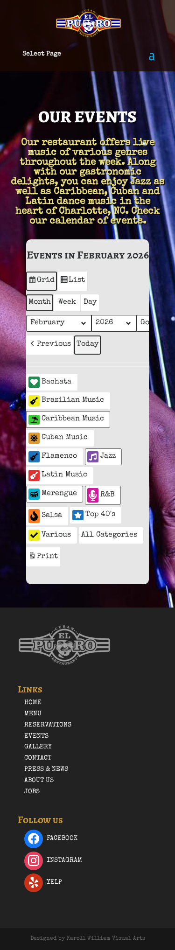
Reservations (47, 725)
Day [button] (90, 302)
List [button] (72, 282)
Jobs (32, 792)
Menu (33, 714)
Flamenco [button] (52, 456)
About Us (39, 780)
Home (33, 702)
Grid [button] (41, 282)
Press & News (46, 769)
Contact (37, 758)
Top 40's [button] (93, 515)
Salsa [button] (45, 516)
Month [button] (39, 302)
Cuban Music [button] (58, 438)
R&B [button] (101, 495)
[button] (49, 345)
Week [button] (67, 302)
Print (43, 558)
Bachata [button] (49, 382)
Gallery (38, 747)
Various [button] (49, 535)
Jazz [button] (101, 456)
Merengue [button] (52, 494)
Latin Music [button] (57, 475)
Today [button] (87, 344)
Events (36, 736)
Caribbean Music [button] (66, 420)
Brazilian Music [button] (66, 400)
